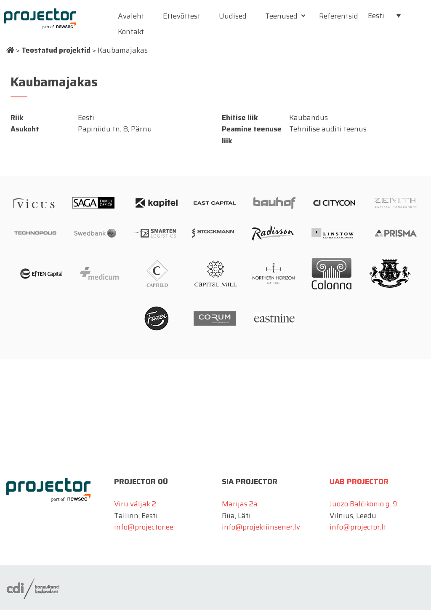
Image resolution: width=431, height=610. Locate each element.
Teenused (281, 16)
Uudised (233, 16)
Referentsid (338, 16)
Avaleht (131, 16)
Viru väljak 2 (135, 503)
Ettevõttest (181, 16)
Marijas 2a (240, 503)
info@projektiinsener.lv (261, 527)
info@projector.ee (143, 527)
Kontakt (131, 31)
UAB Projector (359, 481)
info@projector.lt (358, 527)
